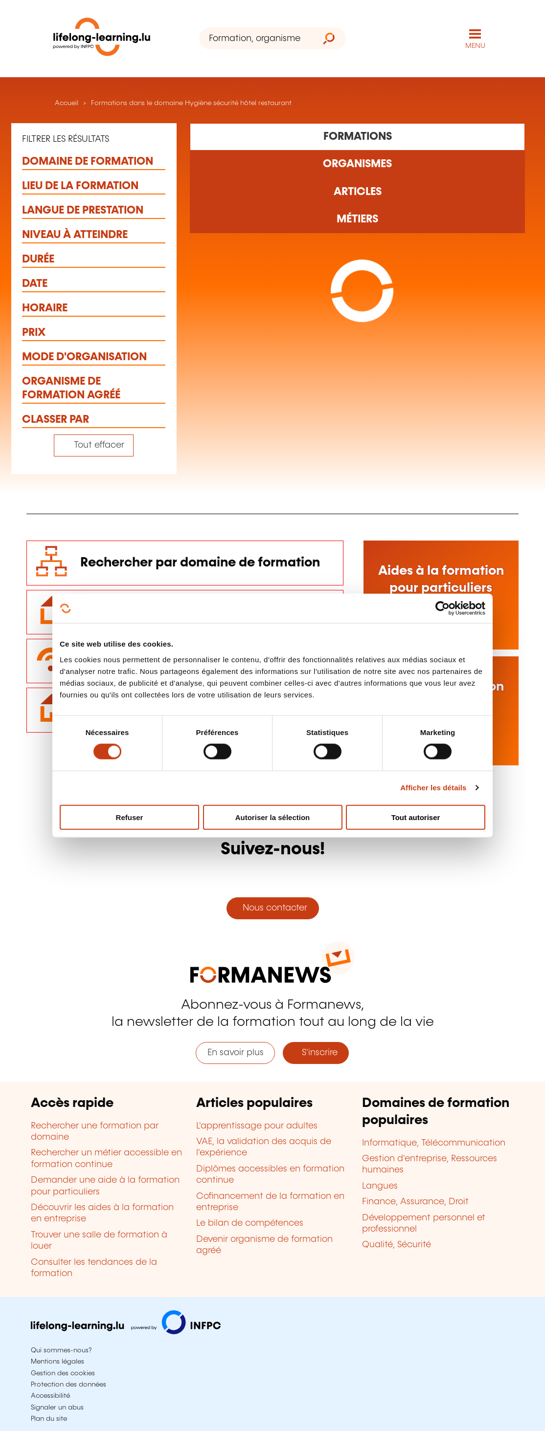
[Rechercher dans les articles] (357, 191)
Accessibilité (50, 1395)
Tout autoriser (415, 817)
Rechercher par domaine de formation (200, 562)
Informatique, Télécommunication (433, 1143)
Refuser (129, 817)
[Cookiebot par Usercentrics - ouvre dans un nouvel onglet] (442, 608)
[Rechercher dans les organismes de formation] (357, 164)
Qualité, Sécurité (396, 1244)
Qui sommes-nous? (61, 1350)
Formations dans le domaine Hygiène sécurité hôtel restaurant (191, 103)
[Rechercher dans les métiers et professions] (357, 219)
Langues (380, 1186)
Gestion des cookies (63, 1373)
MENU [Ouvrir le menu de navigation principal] (475, 46)
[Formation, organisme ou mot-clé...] (255, 38)
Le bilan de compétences (249, 1223)
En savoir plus (235, 1052)
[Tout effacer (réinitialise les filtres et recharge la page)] (94, 445)
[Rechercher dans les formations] (357, 137)
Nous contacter (272, 908)
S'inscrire (316, 1052)
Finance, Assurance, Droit (415, 1201)
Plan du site (49, 1418)
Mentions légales (57, 1361)
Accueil (65, 103)
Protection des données (68, 1384)
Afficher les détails (433, 787)
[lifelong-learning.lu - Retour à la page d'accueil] (102, 39)
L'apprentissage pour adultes (257, 1126)
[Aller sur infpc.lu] (126, 1331)
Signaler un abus (57, 1407)
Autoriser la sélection (272, 817)
